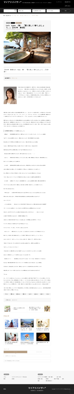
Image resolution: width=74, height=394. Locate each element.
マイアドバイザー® (37, 387)
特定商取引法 (33, 390)
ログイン (13, 360)
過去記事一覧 (67, 1)
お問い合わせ (67, 5)
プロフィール (14, 78)
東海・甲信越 (56, 378)
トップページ (59, 1)
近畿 (38, 380)
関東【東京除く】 (49, 380)
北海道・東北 (40, 378)
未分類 (13, 378)
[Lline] (24, 294)
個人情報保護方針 (40, 390)
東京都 (47, 378)
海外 (63, 378)
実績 (4, 378)
